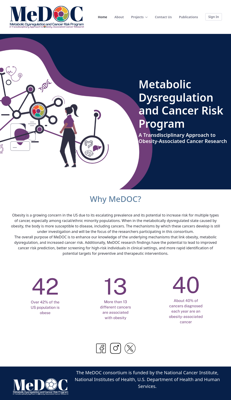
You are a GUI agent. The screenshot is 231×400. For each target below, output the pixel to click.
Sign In (213, 17)
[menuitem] (102, 17)
